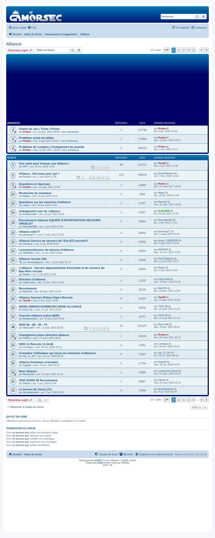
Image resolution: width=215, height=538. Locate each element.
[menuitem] (32, 27)
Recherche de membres (35, 193)
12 (107, 178)
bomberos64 (29, 214)
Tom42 (162, 163)
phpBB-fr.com (103, 463)
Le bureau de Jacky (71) (35, 389)
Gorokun (27, 243)
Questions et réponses (34, 184)
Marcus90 (28, 327)
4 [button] (188, 50)
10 (98, 178)
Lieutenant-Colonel (168, 371)
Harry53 (162, 201)
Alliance (14, 44)
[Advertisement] (107, 88)
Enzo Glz (28, 309)
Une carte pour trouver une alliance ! (44, 163)
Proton (27, 131)
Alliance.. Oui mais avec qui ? (39, 173)
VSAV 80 (163, 306)
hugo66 (27, 365)
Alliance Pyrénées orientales (38, 362)
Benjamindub (30, 318)
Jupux (26, 205)
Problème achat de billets (36, 138)
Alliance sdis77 (29, 231)
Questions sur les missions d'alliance (45, 202)
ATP (25, 166)
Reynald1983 (30, 226)
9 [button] (201, 50)
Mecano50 (28, 374)
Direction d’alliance (32, 279)
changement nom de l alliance (39, 211)
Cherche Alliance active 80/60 (39, 315)
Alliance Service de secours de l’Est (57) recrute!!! (53, 240)
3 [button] (183, 50)
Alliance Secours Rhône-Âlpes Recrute (46, 297)
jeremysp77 (29, 234)
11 (103, 178)
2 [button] (178, 50)
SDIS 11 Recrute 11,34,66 (36, 344)
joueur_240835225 (168, 240)
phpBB (97, 460)
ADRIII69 (28, 252)
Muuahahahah (30, 392)
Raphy (26, 274)
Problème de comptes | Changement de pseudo (52, 147)
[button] (166, 50)
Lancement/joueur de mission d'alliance (46, 249)
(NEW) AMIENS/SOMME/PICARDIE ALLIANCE (50, 306)
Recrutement (28, 288)
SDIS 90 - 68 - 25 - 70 (33, 324)
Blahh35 (27, 291)
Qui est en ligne (16, 416)
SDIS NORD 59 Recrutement (38, 380)
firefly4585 (164, 211)
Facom (26, 176)
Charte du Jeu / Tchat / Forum (39, 128)
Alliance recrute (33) (33, 259)
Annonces (73, 131)
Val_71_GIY (29, 356)
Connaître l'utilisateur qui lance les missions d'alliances (57, 353)
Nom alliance (28, 371)
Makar (26, 196)
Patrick (26, 338)
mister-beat (29, 282)
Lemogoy (28, 347)
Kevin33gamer (166, 173)
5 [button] (193, 50)
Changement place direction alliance (44, 335)
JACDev (125, 463)
